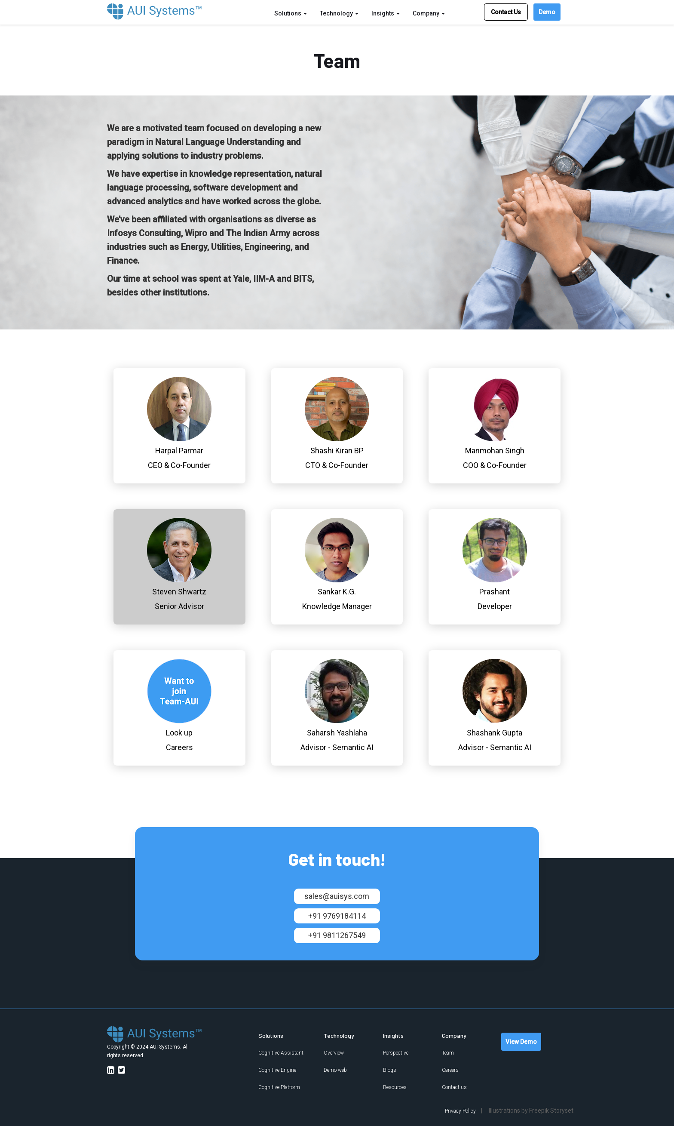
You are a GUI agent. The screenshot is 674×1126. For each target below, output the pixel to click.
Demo (547, 12)
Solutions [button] (290, 13)
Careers (450, 1070)
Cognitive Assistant (280, 1053)
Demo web (335, 1070)
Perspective (395, 1053)
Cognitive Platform (279, 1087)
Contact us (454, 1087)
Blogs (389, 1070)
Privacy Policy (460, 1111)
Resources (395, 1087)
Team (448, 1053)
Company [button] (429, 13)
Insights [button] (385, 13)
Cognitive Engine (277, 1070)
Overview (334, 1053)
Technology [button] (339, 13)
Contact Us (506, 12)
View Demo (521, 1041)
